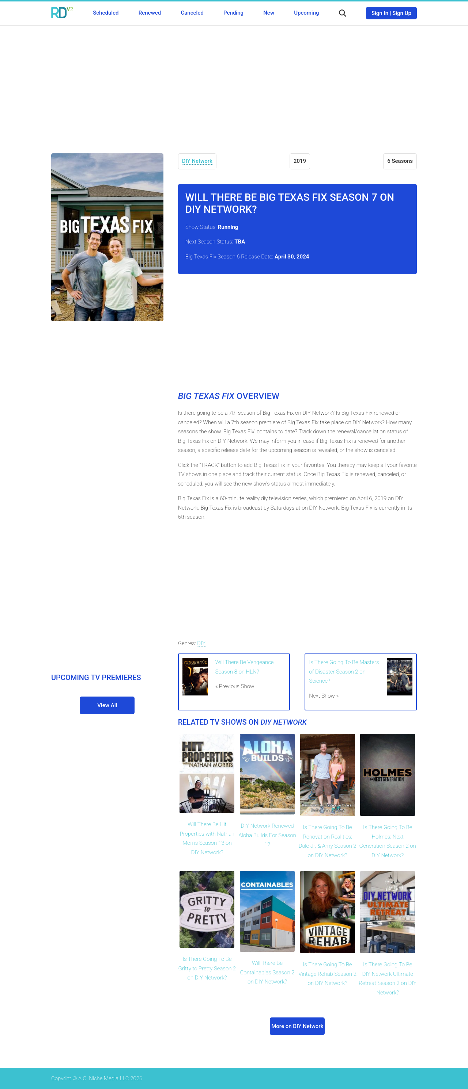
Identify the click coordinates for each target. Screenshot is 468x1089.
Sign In (379, 13)
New (268, 12)
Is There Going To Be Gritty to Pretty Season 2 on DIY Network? (207, 968)
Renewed (150, 12)
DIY (201, 643)
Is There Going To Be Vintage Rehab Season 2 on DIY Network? (327, 973)
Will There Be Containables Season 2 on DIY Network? (267, 972)
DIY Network (197, 161)
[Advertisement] (234, 84)
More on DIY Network (297, 1026)
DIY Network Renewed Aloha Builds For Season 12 (267, 835)
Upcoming (306, 12)
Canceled (192, 12)
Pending (233, 12)
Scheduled (105, 12)
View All (107, 705)
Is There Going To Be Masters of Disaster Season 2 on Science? (344, 671)
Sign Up (401, 13)
